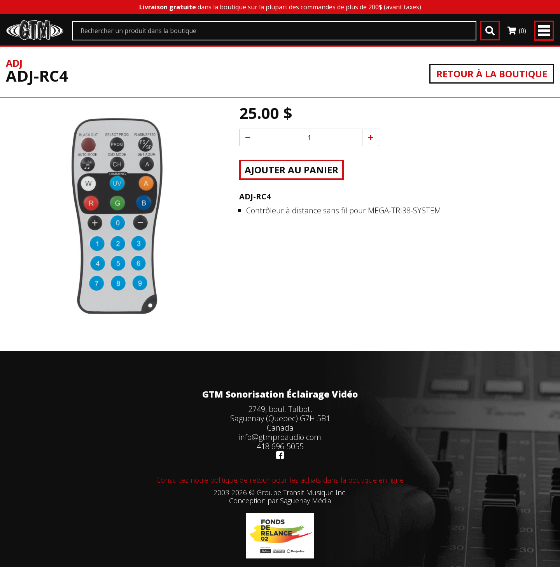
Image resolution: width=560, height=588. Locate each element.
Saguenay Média (305, 500)
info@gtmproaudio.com (280, 437)
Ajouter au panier (291, 169)
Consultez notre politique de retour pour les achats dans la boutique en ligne (280, 480)
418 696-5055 (280, 446)
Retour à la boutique (491, 73)
